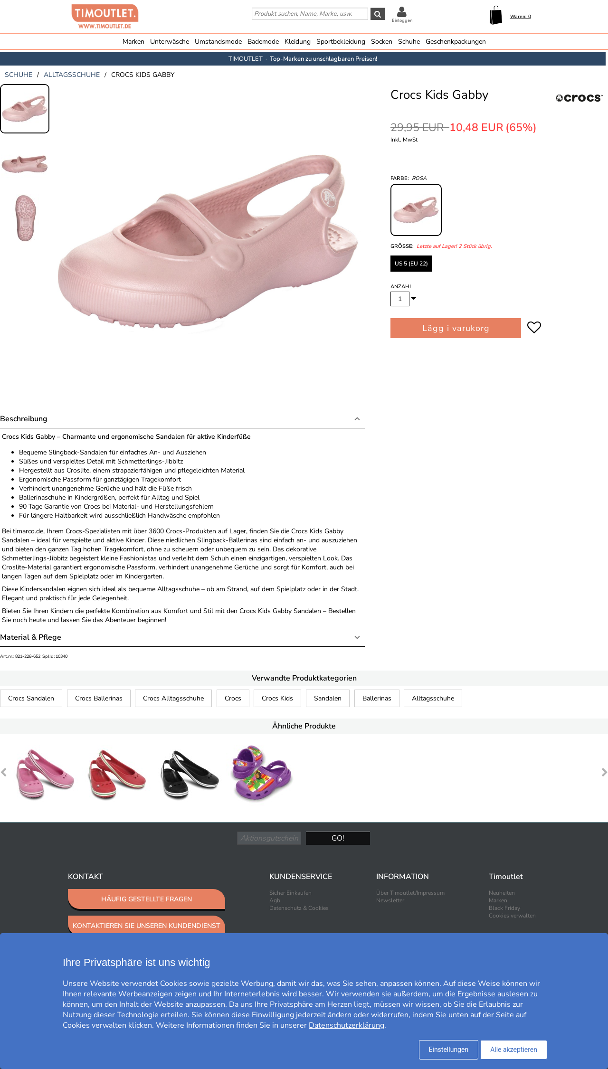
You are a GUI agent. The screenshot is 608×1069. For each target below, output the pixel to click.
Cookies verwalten (512, 915)
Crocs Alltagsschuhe (173, 698)
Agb (274, 900)
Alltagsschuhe (433, 698)
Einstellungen (449, 1049)
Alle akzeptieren (513, 1049)
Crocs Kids (277, 698)
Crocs (233, 698)
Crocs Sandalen (31, 698)
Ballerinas (376, 698)
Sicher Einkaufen (290, 893)
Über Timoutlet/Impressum (410, 893)
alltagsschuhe (72, 74)
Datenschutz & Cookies (299, 908)
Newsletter (390, 900)
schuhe (18, 74)
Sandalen (328, 698)
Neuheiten (502, 893)
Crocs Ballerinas (99, 698)
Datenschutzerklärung (346, 1025)
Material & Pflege (30, 637)
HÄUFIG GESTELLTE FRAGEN (146, 899)
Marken (133, 41)
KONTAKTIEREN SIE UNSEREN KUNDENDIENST (146, 925)
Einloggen (402, 20)
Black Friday (504, 908)
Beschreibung (24, 419)
